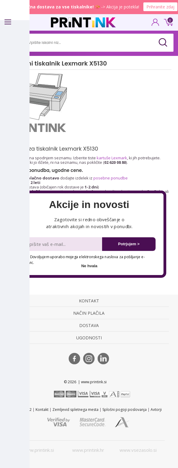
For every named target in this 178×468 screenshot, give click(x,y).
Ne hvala (89, 265)
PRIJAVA (155, 24)
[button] (89, 204)
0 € (167, 22)
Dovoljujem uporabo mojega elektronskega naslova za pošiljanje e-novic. (84, 259)
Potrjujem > (128, 244)
